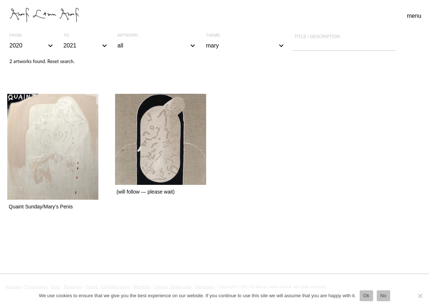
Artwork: (128, 35)
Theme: (213, 35)
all (157, 45)
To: (67, 35)
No (383, 295)
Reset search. (60, 61)
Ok (366, 295)
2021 (86, 45)
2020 (32, 45)
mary (246, 45)
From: (15, 35)
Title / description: (317, 36)
